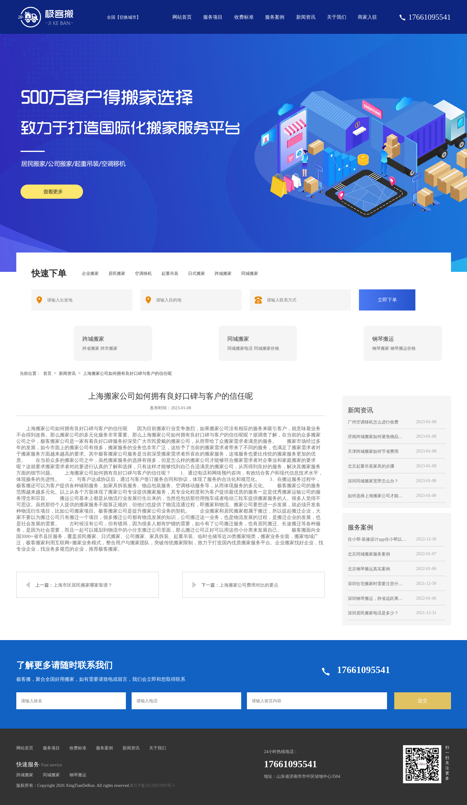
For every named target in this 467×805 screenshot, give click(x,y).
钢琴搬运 (77, 774)
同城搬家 (51, 774)
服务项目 (212, 17)
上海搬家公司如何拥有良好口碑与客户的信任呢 (127, 373)
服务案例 (274, 17)
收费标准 (244, 17)
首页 (47, 373)
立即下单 (387, 299)
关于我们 (336, 17)
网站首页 (182, 17)
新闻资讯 (305, 17)
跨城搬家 (24, 774)
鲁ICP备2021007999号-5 (152, 785)
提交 (422, 700)
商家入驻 (367, 17)
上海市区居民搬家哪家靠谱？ (82, 585)
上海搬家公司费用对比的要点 (248, 585)
